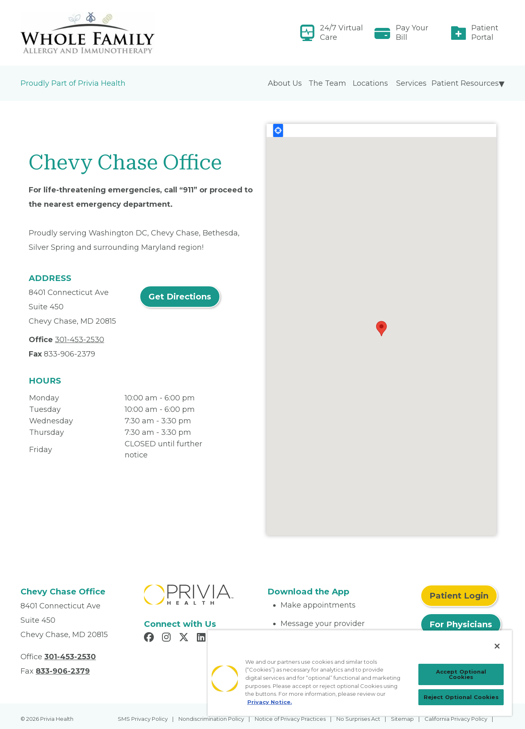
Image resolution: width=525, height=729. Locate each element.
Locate (278, 130)
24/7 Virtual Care (341, 32)
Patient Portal (484, 32)
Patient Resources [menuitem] (465, 83)
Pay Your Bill (412, 32)
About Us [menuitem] (285, 83)
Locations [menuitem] (370, 83)
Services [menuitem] (411, 83)
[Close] (497, 646)
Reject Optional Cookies (461, 697)
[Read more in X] (185, 638)
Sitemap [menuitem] (402, 718)
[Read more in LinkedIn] (202, 638)
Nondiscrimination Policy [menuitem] (211, 718)
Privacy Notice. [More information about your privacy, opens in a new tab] (269, 702)
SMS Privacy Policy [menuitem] (143, 718)
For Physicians (460, 624)
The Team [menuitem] (327, 83)
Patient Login (458, 596)
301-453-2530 (79, 339)
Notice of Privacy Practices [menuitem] (290, 718)
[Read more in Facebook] (150, 638)
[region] (360, 673)
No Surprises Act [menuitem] (358, 718)
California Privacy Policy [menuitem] (456, 718)
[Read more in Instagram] (167, 638)
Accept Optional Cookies (461, 674)
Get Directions (179, 297)
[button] (381, 328)
